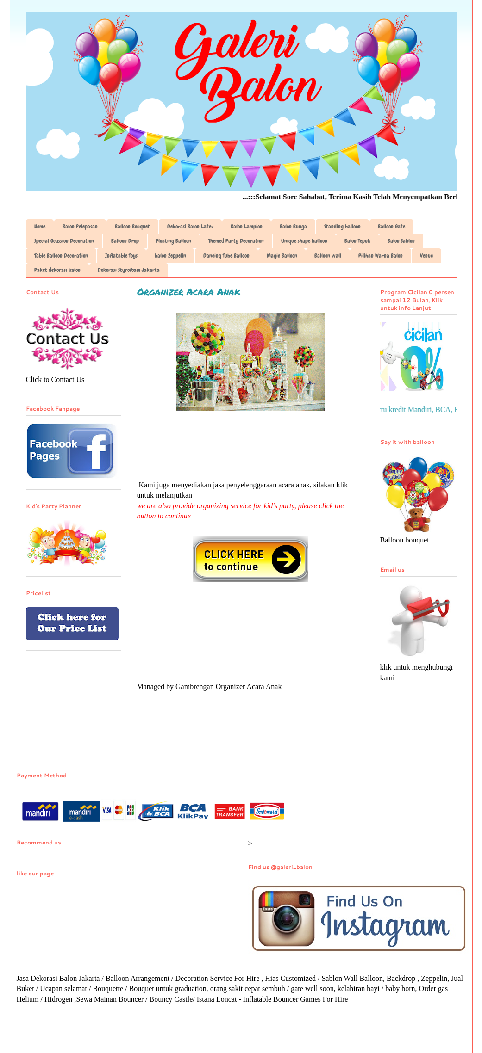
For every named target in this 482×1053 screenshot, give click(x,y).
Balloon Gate (391, 226)
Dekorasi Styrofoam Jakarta (129, 270)
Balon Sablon (401, 241)
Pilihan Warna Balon (380, 255)
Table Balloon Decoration (61, 255)
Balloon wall (327, 255)
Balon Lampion (247, 226)
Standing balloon (342, 226)
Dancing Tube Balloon (226, 255)
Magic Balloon (282, 255)
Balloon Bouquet (132, 226)
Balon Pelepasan (80, 226)
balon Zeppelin (170, 255)
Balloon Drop (125, 241)
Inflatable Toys (121, 255)
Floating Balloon (173, 241)
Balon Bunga (293, 226)
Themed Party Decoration (236, 241)
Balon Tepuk (357, 241)
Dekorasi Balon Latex (190, 226)
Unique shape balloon (304, 241)
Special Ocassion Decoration (64, 241)
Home (39, 226)
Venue (426, 255)
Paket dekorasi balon (57, 270)
